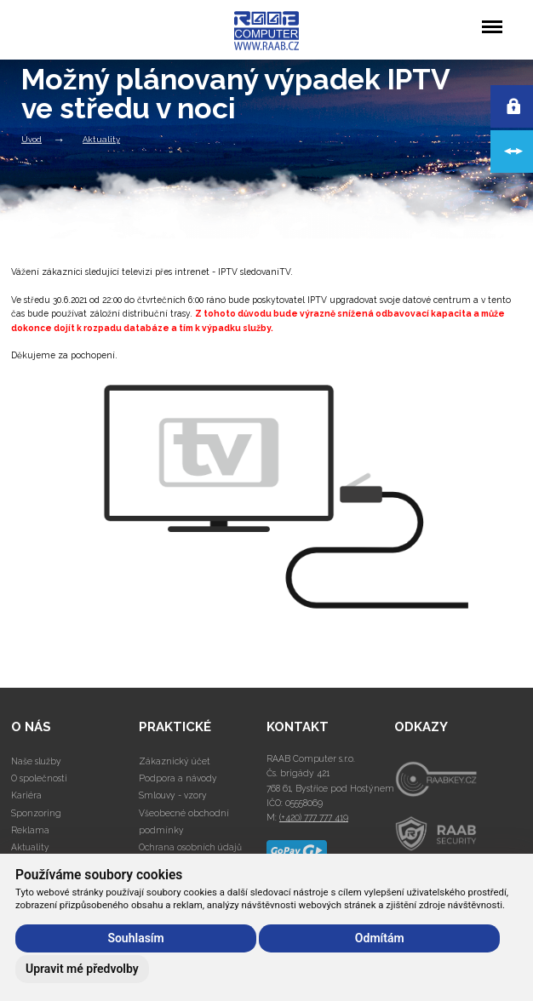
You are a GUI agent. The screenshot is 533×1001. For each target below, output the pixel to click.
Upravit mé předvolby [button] (82, 968)
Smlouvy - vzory (173, 795)
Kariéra (26, 795)
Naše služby (36, 761)
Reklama (30, 830)
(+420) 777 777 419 (313, 817)
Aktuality (101, 139)
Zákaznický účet (174, 761)
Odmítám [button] (379, 938)
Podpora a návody (178, 778)
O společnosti (39, 778)
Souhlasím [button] (135, 938)
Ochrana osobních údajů (190, 847)
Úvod (31, 139)
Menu (492, 18)
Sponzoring (36, 813)
